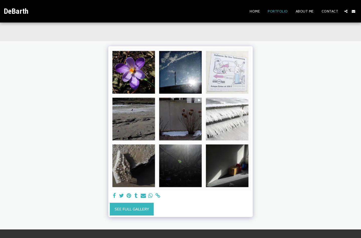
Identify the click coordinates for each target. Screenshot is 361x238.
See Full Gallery (132, 209)
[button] (345, 11)
